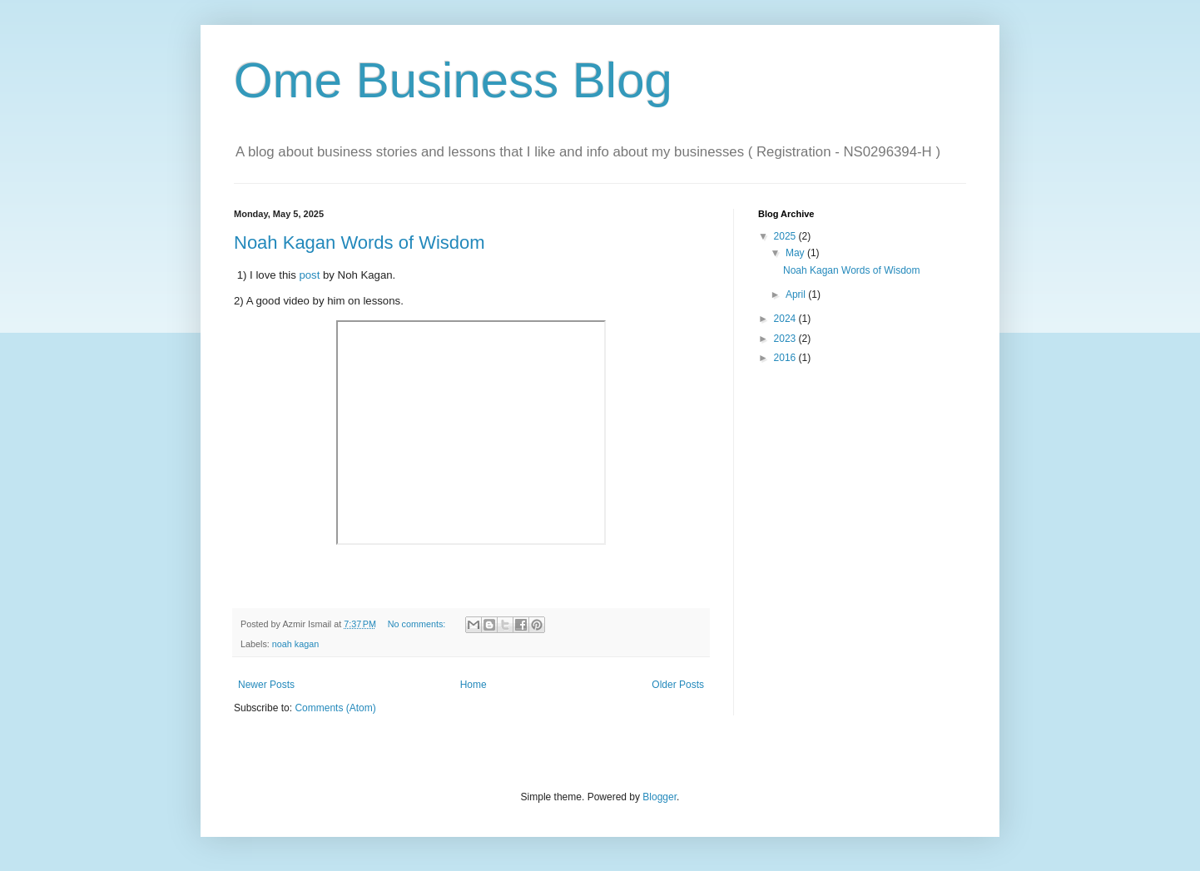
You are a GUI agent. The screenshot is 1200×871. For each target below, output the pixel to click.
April (797, 294)
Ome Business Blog (453, 80)
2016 (786, 358)
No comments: (418, 624)
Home (473, 684)
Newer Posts (266, 684)
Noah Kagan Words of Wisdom (359, 242)
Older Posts (678, 684)
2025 (786, 236)
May (796, 253)
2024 (786, 318)
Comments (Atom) (335, 708)
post (311, 275)
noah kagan (295, 644)
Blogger (659, 797)
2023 (786, 338)
